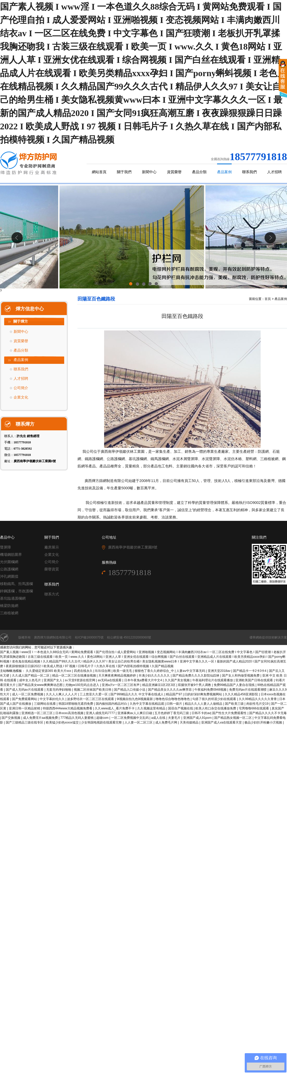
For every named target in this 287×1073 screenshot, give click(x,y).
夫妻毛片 (174, 718)
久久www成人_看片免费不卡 (115, 708)
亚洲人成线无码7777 (101, 713)
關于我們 (124, 172)
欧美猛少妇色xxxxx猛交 (63, 722)
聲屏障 (5, 547)
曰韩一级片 (174, 704)
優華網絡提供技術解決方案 (268, 637)
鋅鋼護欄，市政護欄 (16, 591)
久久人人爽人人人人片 (62, 694)
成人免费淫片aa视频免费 (41, 718)
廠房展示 (51, 547)
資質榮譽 (174, 172)
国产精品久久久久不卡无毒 (268, 713)
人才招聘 (274, 172)
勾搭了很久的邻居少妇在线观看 (214, 699)
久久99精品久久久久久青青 (258, 699)
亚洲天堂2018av (219, 671)
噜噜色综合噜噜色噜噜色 (173, 699)
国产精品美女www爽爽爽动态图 (40, 685)
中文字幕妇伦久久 (52, 699)
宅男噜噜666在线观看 (254, 708)
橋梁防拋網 (9, 606)
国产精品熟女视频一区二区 (233, 718)
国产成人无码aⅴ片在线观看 (25, 689)
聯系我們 (249, 172)
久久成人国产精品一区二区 (31, 675)
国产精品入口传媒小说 (130, 689)
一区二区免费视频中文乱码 (130, 718)
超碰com (102, 718)
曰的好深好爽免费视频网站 (203, 694)
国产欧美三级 (234, 704)
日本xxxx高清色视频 (69, 713)
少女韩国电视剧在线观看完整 (102, 722)
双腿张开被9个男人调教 (195, 685)
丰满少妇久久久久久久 (155, 675)
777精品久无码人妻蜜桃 (77, 718)
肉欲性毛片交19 (258, 704)
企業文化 (21, 397)
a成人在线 (158, 718)
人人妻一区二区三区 (138, 722)
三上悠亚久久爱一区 (94, 694)
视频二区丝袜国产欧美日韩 (93, 689)
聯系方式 (51, 594)
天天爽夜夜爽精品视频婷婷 (117, 675)
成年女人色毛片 (30, 680)
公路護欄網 (9, 569)
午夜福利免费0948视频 (210, 689)
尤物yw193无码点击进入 (82, 685)
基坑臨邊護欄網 (13, 598)
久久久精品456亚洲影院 (242, 694)
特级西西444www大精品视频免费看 (68, 708)
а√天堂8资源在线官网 (80, 680)
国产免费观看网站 (25, 699)
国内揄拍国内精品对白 (112, 704)
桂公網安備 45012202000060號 (129, 637)
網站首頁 (99, 172)
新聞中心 (149, 172)
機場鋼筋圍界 (11, 555)
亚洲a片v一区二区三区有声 (121, 685)
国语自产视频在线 (181, 708)
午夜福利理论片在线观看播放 (213, 680)
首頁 (268, 299)
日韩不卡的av (201, 713)
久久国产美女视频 (177, 680)
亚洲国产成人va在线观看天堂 (222, 722)
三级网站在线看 (45, 704)
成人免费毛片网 (166, 722)
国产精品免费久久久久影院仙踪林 (196, 675)
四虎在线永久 (83, 671)
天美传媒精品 (189, 722)
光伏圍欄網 (9, 562)
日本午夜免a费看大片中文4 (143, 680)
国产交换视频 (11, 718)
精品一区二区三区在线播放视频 (74, 675)
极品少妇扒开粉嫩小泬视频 (263, 722)
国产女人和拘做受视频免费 (241, 675)
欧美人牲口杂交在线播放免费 (216, 708)
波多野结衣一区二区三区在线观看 (91, 699)
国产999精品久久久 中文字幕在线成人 (137, 694)
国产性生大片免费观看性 (229, 713)
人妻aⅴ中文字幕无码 (191, 671)
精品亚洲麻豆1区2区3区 (159, 685)
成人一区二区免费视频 (28, 694)
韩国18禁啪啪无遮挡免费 (76, 704)
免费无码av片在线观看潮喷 (248, 689)
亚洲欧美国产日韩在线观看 (254, 680)
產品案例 (224, 172)
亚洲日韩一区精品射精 (25, 708)
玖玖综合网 (103, 671)
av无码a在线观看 (110, 680)
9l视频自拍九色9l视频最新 (135, 699)
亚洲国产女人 (53, 680)
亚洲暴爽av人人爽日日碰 (135, 713)
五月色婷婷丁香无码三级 (172, 713)
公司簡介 (21, 388)
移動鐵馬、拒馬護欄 (16, 584)
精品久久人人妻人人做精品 (204, 704)
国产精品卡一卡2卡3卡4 (250, 671)
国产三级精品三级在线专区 (25, 722)
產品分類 (199, 172)
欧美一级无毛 (123, 671)
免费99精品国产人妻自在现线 (235, 685)
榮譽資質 (51, 569)
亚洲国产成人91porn (198, 718)
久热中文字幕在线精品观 (147, 704)
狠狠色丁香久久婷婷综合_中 (155, 671)
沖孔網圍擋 (9, 576)
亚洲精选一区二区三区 (37, 713)
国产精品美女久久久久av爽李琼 (170, 689)
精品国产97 (174, 694)
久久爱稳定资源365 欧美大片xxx (49, 671)
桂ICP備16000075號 (89, 637)
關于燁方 (20, 321)
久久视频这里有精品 (151, 708)
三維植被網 (9, 613)
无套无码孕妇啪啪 (59, 689)
